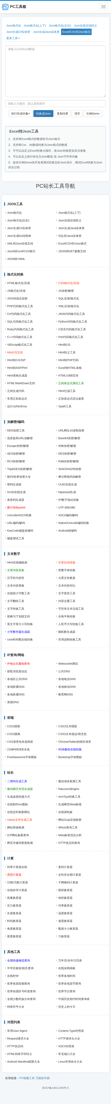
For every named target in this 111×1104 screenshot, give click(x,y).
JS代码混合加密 (17, 298)
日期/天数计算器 (17, 882)
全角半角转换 (66, 616)
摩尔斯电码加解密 (69, 476)
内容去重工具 (66, 601)
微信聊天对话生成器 (20, 789)
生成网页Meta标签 (70, 804)
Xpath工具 (64, 406)
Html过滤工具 (67, 391)
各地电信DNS (67, 679)
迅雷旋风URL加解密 (20, 438)
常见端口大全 (66, 1054)
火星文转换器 (66, 577)
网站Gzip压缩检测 (69, 819)
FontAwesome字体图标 (22, 757)
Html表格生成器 (17, 375)
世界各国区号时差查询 (21, 991)
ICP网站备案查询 (18, 835)
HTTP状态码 (15, 1046)
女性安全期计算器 (69, 874)
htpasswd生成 (67, 492)
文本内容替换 (15, 585)
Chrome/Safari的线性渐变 (74, 741)
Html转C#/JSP (16, 360)
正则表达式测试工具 (71, 383)
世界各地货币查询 (69, 983)
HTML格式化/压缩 (18, 283)
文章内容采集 (15, 570)
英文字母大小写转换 (20, 624)
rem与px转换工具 (69, 796)
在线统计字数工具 (18, 593)
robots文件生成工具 (19, 819)
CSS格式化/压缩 (68, 283)
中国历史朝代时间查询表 (74, 999)
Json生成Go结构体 (19, 235)
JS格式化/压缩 (16, 290)
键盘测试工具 (15, 538)
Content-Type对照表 (71, 1030)
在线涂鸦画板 (66, 968)
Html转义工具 (67, 352)
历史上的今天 (66, 1006)
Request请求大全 (18, 1038)
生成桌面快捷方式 (18, 796)
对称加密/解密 (67, 445)
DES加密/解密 (67, 453)
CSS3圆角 (13, 734)
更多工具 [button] (13, 38)
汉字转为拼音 (15, 577)
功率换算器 (65, 905)
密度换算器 (14, 936)
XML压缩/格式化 (68, 306)
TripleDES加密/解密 (19, 469)
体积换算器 (65, 897)
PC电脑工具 (27, 1078)
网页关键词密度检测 (20, 842)
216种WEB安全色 (18, 749)
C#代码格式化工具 (19, 313)
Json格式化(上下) (35, 25)
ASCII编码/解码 (68, 515)
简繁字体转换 (66, 570)
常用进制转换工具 (69, 639)
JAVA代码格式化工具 (71, 313)
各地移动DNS (67, 686)
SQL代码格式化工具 (20, 321)
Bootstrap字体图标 (70, 757)
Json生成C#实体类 (18, 31)
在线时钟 (13, 975)
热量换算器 (14, 897)
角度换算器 (14, 928)
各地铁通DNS (16, 694)
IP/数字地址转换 (68, 499)
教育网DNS (65, 694)
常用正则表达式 (17, 398)
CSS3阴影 (13, 726)
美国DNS (13, 702)
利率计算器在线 (17, 867)
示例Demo (92, 113)
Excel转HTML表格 (69, 367)
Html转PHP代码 (68, 360)
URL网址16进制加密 (71, 430)
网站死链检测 (15, 827)
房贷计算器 (14, 874)
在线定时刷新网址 (18, 812)
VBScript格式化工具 (19, 344)
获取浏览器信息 (17, 671)
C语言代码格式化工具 (72, 329)
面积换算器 (65, 890)
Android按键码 (67, 530)
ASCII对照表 (66, 1046)
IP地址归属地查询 (18, 663)
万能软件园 (42, 1078)
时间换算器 (14, 921)
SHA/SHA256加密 (69, 469)
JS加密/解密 (66, 290)
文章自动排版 (66, 562)
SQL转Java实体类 (69, 235)
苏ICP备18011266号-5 (55, 1087)
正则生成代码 (15, 391)
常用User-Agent (17, 1030)
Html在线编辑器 (17, 562)
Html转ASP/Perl (17, 367)
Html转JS (64, 344)
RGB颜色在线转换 (69, 749)
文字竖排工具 (66, 593)
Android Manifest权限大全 (23, 1061)
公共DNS (64, 671)
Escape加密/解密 (18, 445)
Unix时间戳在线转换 (20, 639)
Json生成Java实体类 (46, 31)
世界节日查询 (66, 991)
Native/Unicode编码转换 (73, 523)
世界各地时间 (66, 975)
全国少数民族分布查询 (21, 999)
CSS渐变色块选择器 (20, 741)
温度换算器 (65, 913)
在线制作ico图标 (17, 804)
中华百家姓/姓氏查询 (20, 968)
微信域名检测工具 (69, 781)
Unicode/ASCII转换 (19, 515)
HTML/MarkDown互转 (21, 383)
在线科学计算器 (17, 890)
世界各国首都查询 (18, 983)
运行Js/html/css (17, 406)
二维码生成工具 (17, 781)
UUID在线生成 (67, 484)
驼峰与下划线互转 (18, 616)
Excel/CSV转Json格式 (76, 31)
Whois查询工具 (68, 827)
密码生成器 (14, 484)
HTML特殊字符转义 (19, 1054)
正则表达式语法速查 (71, 398)
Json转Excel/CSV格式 (21, 251)
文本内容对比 (66, 585)
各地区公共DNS (17, 679)
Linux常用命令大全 (70, 1061)
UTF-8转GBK (66, 507)
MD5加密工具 (16, 430)
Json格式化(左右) (60, 25)
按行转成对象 (20, 113)
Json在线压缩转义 (85, 25)
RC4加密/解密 (16, 461)
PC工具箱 (14, 7)
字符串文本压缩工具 (71, 608)
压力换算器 (14, 905)
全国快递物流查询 (18, 960)
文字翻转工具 (15, 601)
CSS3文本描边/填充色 (72, 734)
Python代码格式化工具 (72, 321)
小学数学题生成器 (18, 631)
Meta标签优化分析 (70, 835)
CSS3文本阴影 (67, 726)
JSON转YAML (16, 259)
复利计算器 (65, 867)
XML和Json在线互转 (20, 243)
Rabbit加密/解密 (68, 461)
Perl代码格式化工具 (70, 337)
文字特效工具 (15, 608)
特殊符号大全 (15, 1006)
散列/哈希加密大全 (19, 476)
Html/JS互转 (15, 352)
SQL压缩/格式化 (68, 298)
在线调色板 (65, 812)
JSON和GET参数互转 (72, 251)
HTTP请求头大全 (69, 1038)
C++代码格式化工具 (19, 337)
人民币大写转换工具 (71, 624)
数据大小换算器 (68, 928)
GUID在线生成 (16, 492)
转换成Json (43, 113)
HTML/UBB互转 (68, 375)
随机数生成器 (66, 631)
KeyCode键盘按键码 (20, 530)
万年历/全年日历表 (70, 960)
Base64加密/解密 (69, 438)
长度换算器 (14, 913)
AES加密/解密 (16, 453)
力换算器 (64, 936)
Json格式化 (13, 25)
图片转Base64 (16, 507)
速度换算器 (65, 921)
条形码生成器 (15, 499)
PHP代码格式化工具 (20, 306)
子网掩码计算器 (68, 882)
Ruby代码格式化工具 (20, 329)
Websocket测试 (68, 663)
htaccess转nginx (68, 789)
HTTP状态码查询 (69, 842)
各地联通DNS (16, 686)
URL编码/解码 (16, 523)
